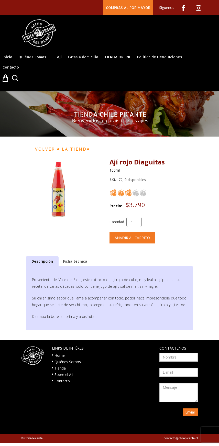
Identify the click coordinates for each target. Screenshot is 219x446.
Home (59, 355)
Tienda (60, 368)
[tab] (42, 261)
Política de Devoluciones (159, 57)
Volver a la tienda (62, 149)
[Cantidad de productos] (134, 222)
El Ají (57, 57)
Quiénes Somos (32, 57)
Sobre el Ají (63, 374)
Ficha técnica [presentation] (75, 261)
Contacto (11, 67)
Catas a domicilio (83, 57)
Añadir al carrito (132, 237)
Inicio (7, 57)
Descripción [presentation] (42, 261)
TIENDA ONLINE (117, 57)
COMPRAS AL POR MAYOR (128, 7)
